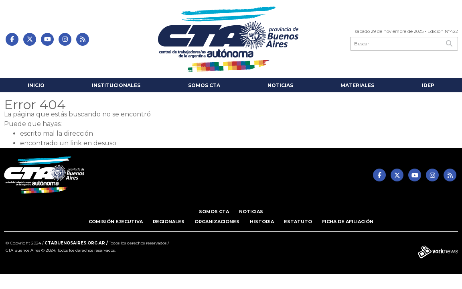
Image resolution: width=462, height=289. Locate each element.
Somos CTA (204, 85)
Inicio (36, 85)
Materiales (357, 85)
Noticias (280, 85)
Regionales (168, 221)
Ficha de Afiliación (347, 221)
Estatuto (298, 221)
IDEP (428, 85)
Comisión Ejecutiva (116, 221)
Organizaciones (217, 221)
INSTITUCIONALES (116, 85)
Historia (262, 221)
